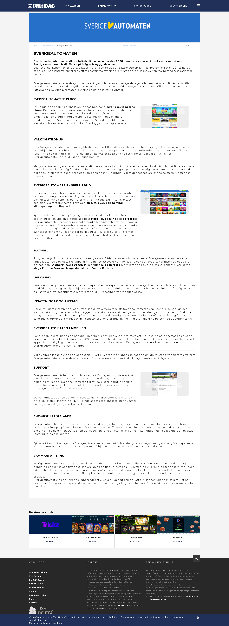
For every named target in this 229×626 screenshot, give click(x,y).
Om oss (33, 599)
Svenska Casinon (38, 572)
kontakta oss (125, 605)
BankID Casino (107, 6)
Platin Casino (93, 537)
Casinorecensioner (39, 595)
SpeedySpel (178, 537)
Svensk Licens (178, 6)
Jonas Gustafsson (129, 46)
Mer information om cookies (45, 623)
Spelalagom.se (158, 599)
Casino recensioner (47, 46)
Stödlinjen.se (190, 596)
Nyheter (33, 591)
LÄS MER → (50, 542)
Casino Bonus (142, 6)
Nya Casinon (72, 6)
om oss (100, 608)
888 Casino (136, 537)
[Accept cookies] (198, 617)
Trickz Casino (50, 537)
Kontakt (33, 603)
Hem (36, 46)
